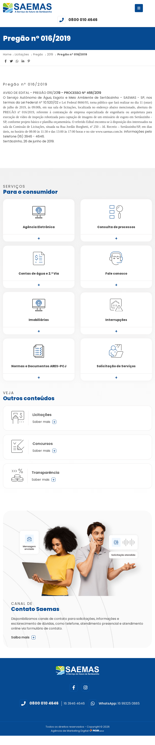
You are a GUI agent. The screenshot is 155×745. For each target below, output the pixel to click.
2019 (50, 54)
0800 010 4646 (82, 19)
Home (7, 54)
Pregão (38, 54)
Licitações (22, 54)
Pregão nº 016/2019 (72, 54)
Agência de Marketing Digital (70, 731)
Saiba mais (23, 637)
